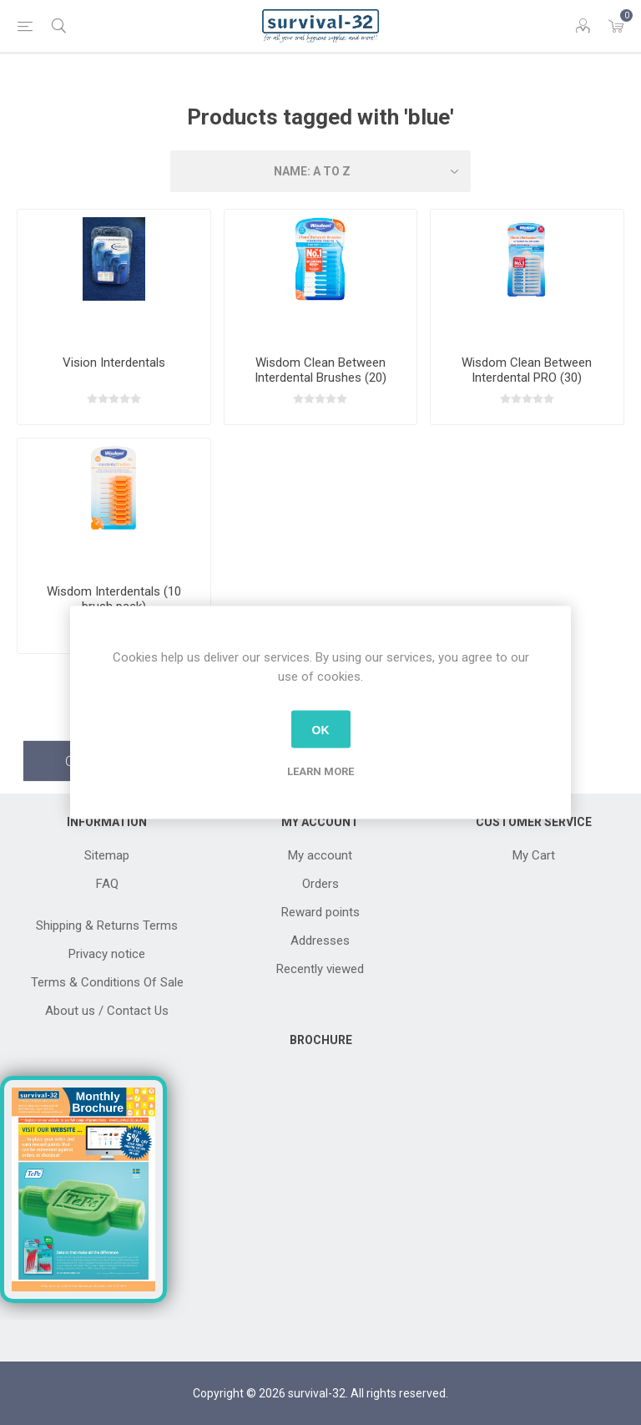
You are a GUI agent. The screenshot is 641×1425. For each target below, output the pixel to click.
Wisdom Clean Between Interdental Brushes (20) (320, 370)
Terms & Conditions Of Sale (107, 982)
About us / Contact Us (107, 1010)
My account (320, 855)
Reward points (320, 912)
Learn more (320, 771)
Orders (320, 883)
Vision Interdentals (114, 362)
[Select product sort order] (320, 171)
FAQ (107, 883)
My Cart (533, 855)
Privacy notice (106, 953)
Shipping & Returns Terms (107, 925)
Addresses (320, 940)
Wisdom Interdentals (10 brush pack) (114, 599)
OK (321, 729)
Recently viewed (320, 968)
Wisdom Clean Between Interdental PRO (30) (527, 370)
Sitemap (106, 855)
